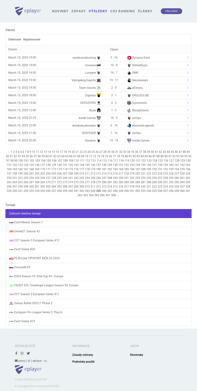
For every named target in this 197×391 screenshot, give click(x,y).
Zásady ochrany (82, 355)
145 (87, 165)
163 (187, 165)
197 (9, 173)
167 (25, 169)
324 (165, 186)
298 (20, 186)
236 (42, 178)
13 (45, 152)
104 (43, 160)
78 (118, 156)
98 (12, 160)
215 (109, 173)
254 (143, 178)
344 (92, 191)
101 (26, 160)
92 (174, 156)
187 (137, 169)
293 (176, 182)
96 (189, 156)
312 (98, 186)
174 (65, 169)
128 (177, 160)
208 (70, 173)
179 (92, 169)
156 (148, 165)
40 (152, 152)
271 (53, 182)
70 (86, 156)
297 (14, 186)
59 (43, 156)
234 (31, 178)
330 (14, 191)
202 (37, 173)
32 (120, 152)
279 (98, 182)
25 (93, 152)
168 (31, 169)
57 (35, 156)
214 (104, 173)
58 (39, 156)
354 (148, 191)
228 (182, 173)
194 (176, 169)
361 (187, 191)
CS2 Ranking (122, 11)
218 (126, 173)
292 (171, 182)
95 (185, 156)
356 (160, 191)
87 (154, 156)
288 (148, 182)
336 (48, 191)
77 (114, 156)
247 (104, 178)
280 (104, 182)
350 (126, 191)
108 (65, 160)
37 (140, 152)
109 (70, 160)
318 (132, 186)
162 (182, 165)
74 (102, 156)
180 (98, 169)
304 (53, 186)
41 (156, 152)
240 (65, 178)
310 (87, 186)
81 (130, 156)
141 (65, 165)
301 (37, 186)
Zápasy (78, 11)
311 (92, 186)
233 (25, 178)
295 (187, 182)
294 (182, 182)
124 (154, 160)
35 (132, 152)
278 (92, 182)
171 (48, 169)
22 (81, 152)
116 (110, 160)
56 (31, 156)
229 (187, 173)
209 (76, 173)
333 (31, 191)
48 (184, 152)
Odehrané (14, 39)
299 (25, 186)
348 (115, 191)
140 (59, 165)
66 (70, 156)
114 (98, 160)
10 (33, 152)
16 (57, 152)
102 (31, 160)
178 (87, 169)
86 (150, 156)
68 (78, 156)
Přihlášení (171, 11)
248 (109, 178)
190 (154, 169)
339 (65, 191)
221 (143, 173)
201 (31, 173)
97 (8, 160)
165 (14, 169)
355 (154, 191)
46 (176, 152)
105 (48, 160)
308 (76, 186)
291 (165, 182)
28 (105, 152)
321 (148, 186)
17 (61, 152)
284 (126, 182)
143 (76, 165)
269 (42, 182)
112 (87, 160)
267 (31, 182)
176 (76, 169)
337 (53, 191)
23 (85, 152)
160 (171, 165)
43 (164, 152)
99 (15, 160)
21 (77, 152)
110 (76, 160)
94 (181, 156)
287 (143, 182)
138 (48, 165)
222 (148, 173)
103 (37, 160)
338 (59, 191)
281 (109, 182)
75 (106, 156)
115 (104, 160)
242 (76, 178)
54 (23, 156)
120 (132, 160)
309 (81, 186)
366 (102, 195)
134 (25, 165)
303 (48, 186)
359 (176, 191)
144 (81, 165)
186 (132, 169)
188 (143, 169)
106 (54, 160)
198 (14, 173)
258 (165, 178)
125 (160, 160)
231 (14, 178)
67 (74, 156)
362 (80, 195)
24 (89, 152)
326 (176, 186)
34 (128, 152)
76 (110, 156)
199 (20, 173)
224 (160, 173)
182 (109, 169)
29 (108, 152)
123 (149, 160)
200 (25, 173)
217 (120, 173)
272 (59, 182)
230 (9, 178)
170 (42, 169)
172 (53, 169)
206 (59, 173)
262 (187, 178)
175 (70, 169)
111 (82, 160)
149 (109, 165)
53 (19, 156)
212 (92, 173)
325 (171, 186)
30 (112, 152)
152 (126, 165)
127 (171, 160)
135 (31, 165)
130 (188, 160)
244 (87, 178)
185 (126, 169)
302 (42, 186)
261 (182, 178)
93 (178, 156)
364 (91, 195)
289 (154, 182)
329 (9, 191)
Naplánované (31, 39)
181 (104, 169)
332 (25, 191)
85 (146, 156)
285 (132, 182)
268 (37, 182)
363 (85, 195)
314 (109, 186)
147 (98, 165)
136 (37, 165)
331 (20, 191)
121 (138, 160)
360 (182, 191)
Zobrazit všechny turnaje (25, 213)
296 (9, 186)
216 (115, 173)
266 (25, 182)
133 (20, 165)
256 (154, 178)
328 (187, 186)
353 (143, 191)
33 (124, 152)
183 (115, 169)
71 (90, 156)
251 (126, 178)
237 (48, 178)
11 (37, 152)
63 (59, 156)
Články (145, 11)
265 (20, 182)
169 (37, 169)
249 (115, 178)
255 (148, 178)
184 (120, 169)
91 (170, 156)
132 (14, 165)
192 (165, 169)
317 (126, 186)
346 (104, 191)
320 (143, 186)
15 (53, 152)
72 (94, 156)
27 (101, 152)
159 (165, 165)
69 (82, 156)
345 (98, 191)
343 (87, 191)
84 (142, 156)
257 (160, 178)
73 (98, 156)
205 (53, 173)
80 (126, 156)
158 (160, 165)
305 (59, 186)
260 (176, 178)
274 (70, 182)
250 (120, 178)
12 (41, 152)
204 (48, 173)
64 (63, 156)
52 (15, 156)
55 (27, 156)
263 (9, 182)
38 (144, 152)
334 (37, 191)
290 (160, 182)
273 (65, 182)
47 (180, 152)
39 (148, 152)
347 (109, 191)
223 (154, 173)
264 (14, 182)
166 (20, 169)
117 (115, 160)
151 (120, 165)
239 (59, 178)
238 (53, 178)
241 (70, 178)
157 (154, 165)
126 (165, 160)
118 (121, 160)
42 (160, 152)
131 (9, 165)
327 (182, 186)
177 (81, 169)
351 (132, 191)
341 (76, 191)
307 (70, 186)
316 (120, 186)
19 (69, 152)
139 (53, 165)
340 (70, 191)
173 (59, 169)
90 (166, 156)
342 (81, 191)
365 (96, 195)
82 (134, 156)
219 (132, 173)
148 (104, 165)
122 (143, 160)
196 (187, 169)
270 (48, 182)
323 (160, 186)
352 (137, 191)
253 (137, 178)
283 (120, 182)
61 (51, 156)
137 (42, 165)
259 (171, 178)
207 (65, 173)
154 (137, 165)
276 (81, 182)
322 (154, 186)
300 (31, 186)
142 (70, 165)
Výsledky (98, 11)
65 (66, 156)
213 (98, 173)
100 (20, 160)
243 (81, 178)
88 (158, 156)
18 (65, 152)
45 (172, 152)
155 (143, 165)
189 (148, 169)
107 (59, 160)
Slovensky (136, 355)
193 (171, 169)
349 (120, 191)
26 (97, 152)
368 (113, 195)
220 (137, 173)
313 (104, 186)
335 (42, 191)
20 (73, 152)
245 (92, 178)
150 (115, 165)
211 (87, 173)
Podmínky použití (83, 361)
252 (132, 178)
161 (176, 165)
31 (116, 152)
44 (168, 152)
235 (37, 178)
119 (126, 160)
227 (176, 173)
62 (55, 156)
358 (171, 191)
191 (160, 169)
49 (188, 152)
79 (122, 156)
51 (11, 156)
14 (49, 152)
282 (115, 182)
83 (138, 156)
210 (81, 173)
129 (182, 160)
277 (87, 182)
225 (165, 173)
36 (136, 152)
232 (20, 178)
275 (76, 182)
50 (7, 156)
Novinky (60, 11)
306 (65, 186)
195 (182, 169)
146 (92, 165)
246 (98, 178)
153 (132, 165)
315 (115, 186)
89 (162, 156)
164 (9, 169)
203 (42, 173)
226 (171, 173)
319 (137, 186)
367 (107, 195)
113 (93, 160)
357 (165, 191)
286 (137, 182)
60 (47, 156)
